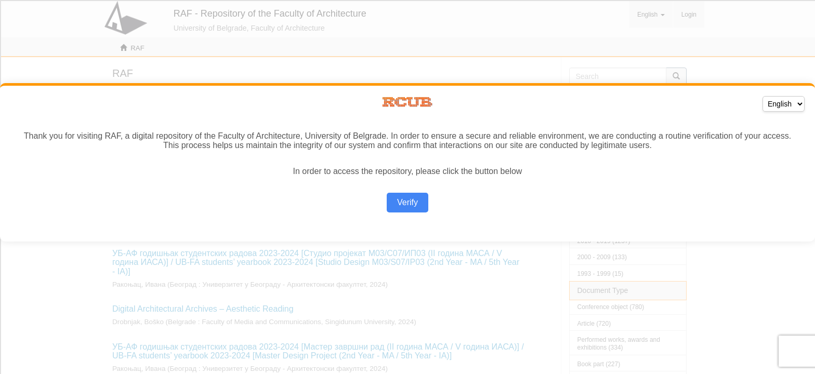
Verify (407, 202)
